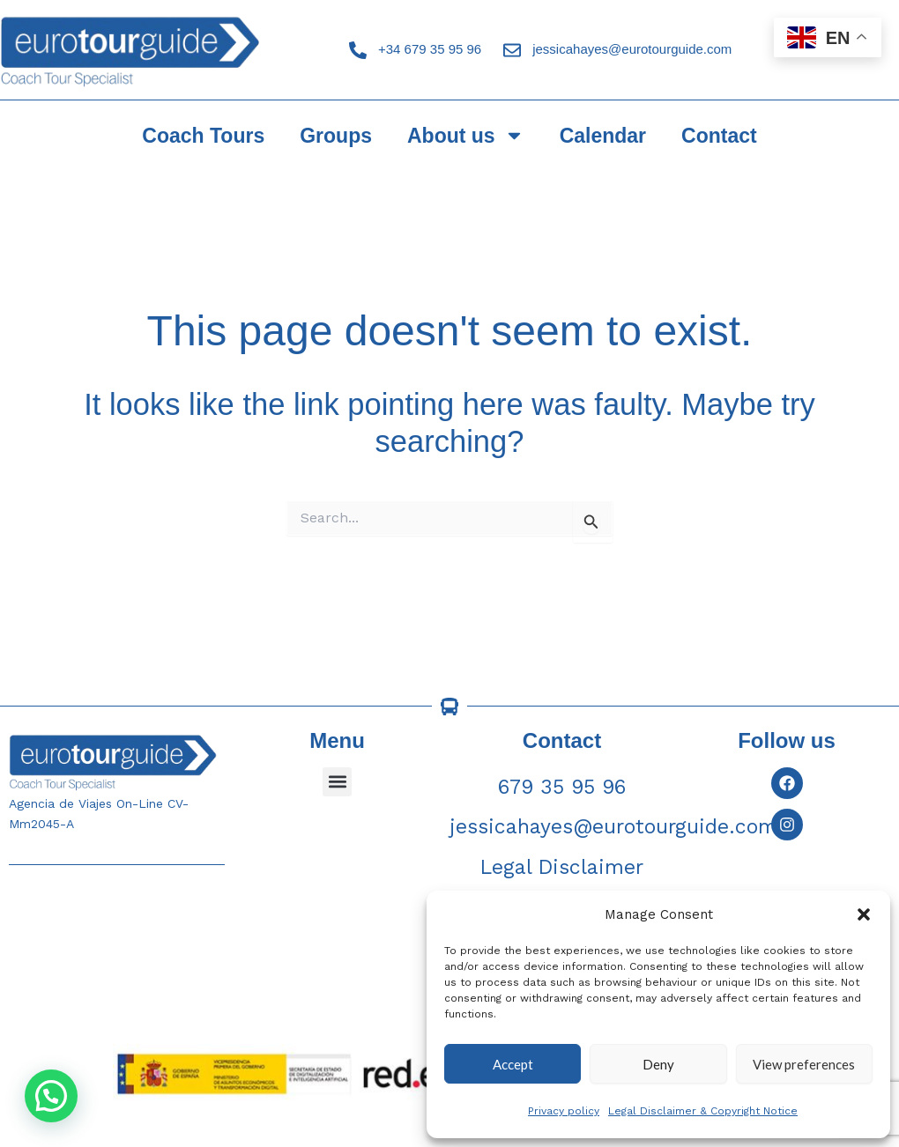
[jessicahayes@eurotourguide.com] (512, 50)
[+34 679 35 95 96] (358, 50)
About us (465, 135)
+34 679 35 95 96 (429, 48)
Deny (658, 1064)
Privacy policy (563, 1111)
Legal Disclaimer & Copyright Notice (703, 1111)
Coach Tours (203, 135)
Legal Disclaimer (561, 867)
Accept (513, 1064)
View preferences (804, 1064)
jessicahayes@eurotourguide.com (632, 48)
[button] (864, 914)
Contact (719, 135)
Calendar (603, 135)
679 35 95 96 (562, 787)
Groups (336, 135)
